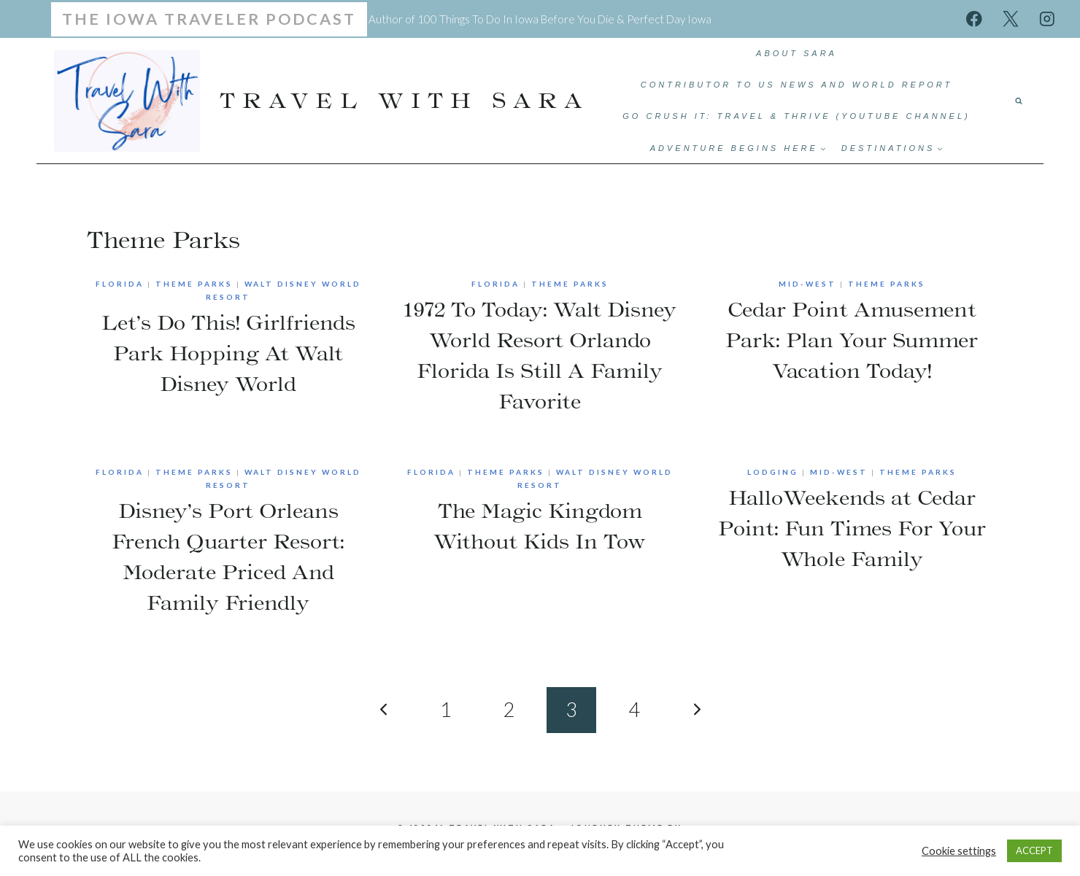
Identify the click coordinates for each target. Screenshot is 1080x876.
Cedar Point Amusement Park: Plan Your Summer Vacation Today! (851, 340)
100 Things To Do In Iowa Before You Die (515, 19)
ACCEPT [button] (1034, 850)
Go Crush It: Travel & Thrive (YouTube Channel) (796, 116)
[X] (1010, 18)
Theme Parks (194, 283)
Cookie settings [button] (959, 851)
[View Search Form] (1018, 100)
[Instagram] (1046, 18)
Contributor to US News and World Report (797, 84)
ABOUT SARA (796, 53)
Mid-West (807, 283)
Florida (120, 283)
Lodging (772, 472)
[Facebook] (974, 18)
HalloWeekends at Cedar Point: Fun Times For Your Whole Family (852, 528)
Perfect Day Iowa (669, 19)
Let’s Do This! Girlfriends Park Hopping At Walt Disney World (228, 353)
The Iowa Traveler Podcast (209, 18)
